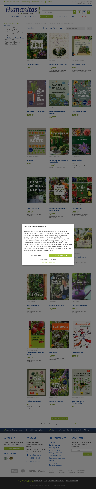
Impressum (52, 262)
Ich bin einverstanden (61, 255)
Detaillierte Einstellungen (48, 259)
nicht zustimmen (36, 255)
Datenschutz (44, 262)
